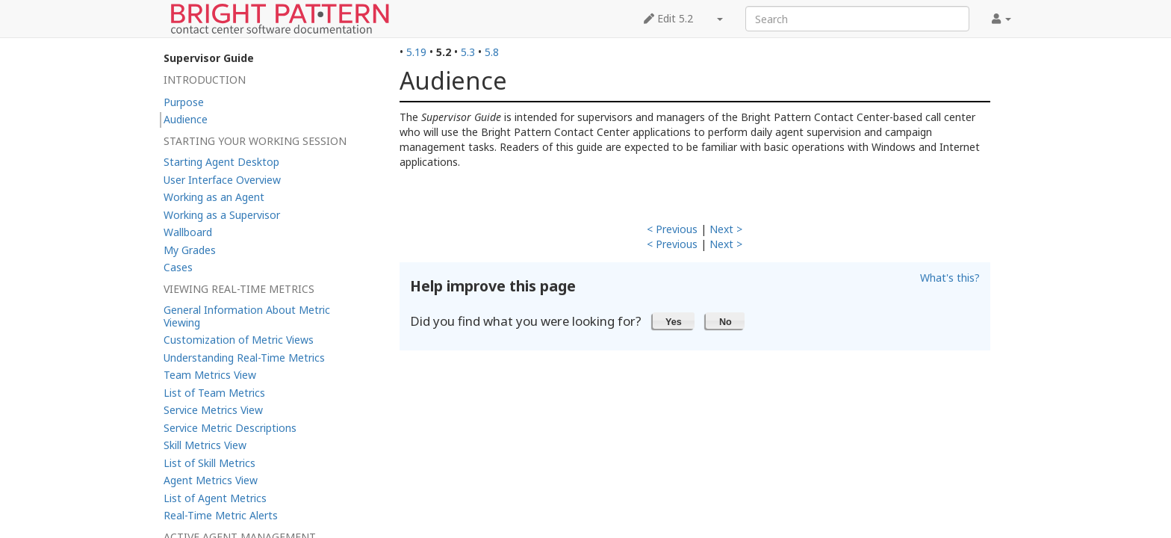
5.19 (416, 52)
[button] (674, 320)
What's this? (950, 277)
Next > (725, 229)
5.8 (492, 52)
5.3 (468, 52)
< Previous (672, 229)
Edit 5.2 (668, 18)
